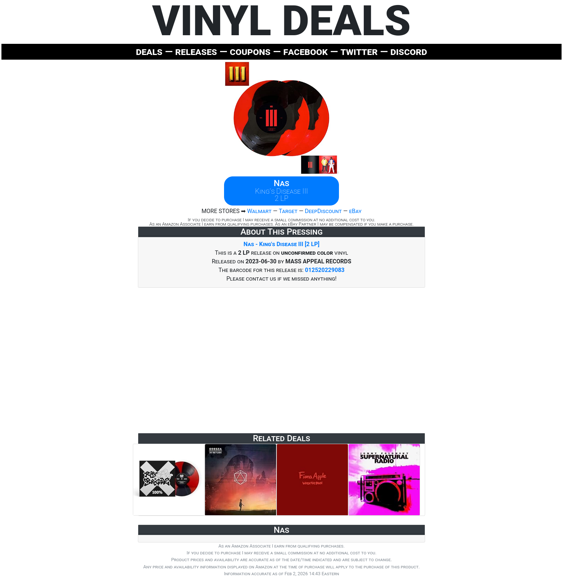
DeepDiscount (323, 211)
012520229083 (324, 270)
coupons (250, 51)
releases (196, 51)
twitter (359, 51)
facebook (305, 51)
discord (408, 51)
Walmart (259, 211)
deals (149, 51)
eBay (355, 211)
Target (288, 211)
